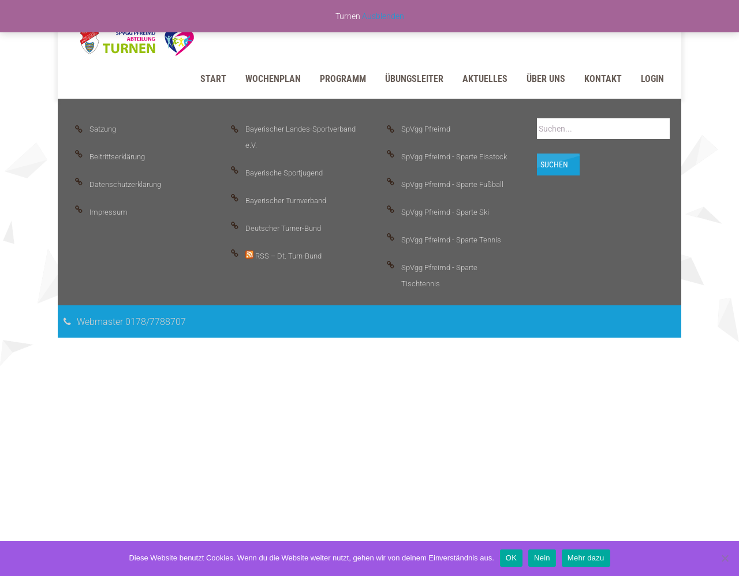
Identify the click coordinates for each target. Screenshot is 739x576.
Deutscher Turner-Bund (283, 228)
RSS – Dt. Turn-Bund (283, 255)
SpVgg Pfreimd (425, 129)
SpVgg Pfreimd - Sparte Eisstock (454, 156)
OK (511, 557)
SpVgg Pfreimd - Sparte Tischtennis (439, 275)
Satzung (102, 129)
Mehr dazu (586, 557)
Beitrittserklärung (117, 156)
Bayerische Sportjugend (284, 173)
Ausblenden (383, 16)
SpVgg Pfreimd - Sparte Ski (445, 212)
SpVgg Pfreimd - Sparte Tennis (451, 239)
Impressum (108, 212)
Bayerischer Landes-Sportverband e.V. (300, 137)
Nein (542, 557)
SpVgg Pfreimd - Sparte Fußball (452, 184)
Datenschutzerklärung (125, 184)
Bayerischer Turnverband (285, 200)
